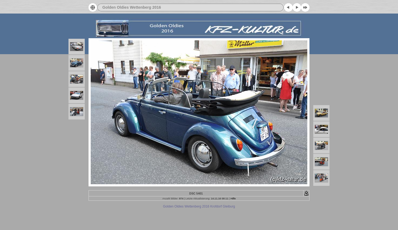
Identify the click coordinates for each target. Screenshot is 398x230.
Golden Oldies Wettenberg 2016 (131, 7)
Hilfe (233, 198)
